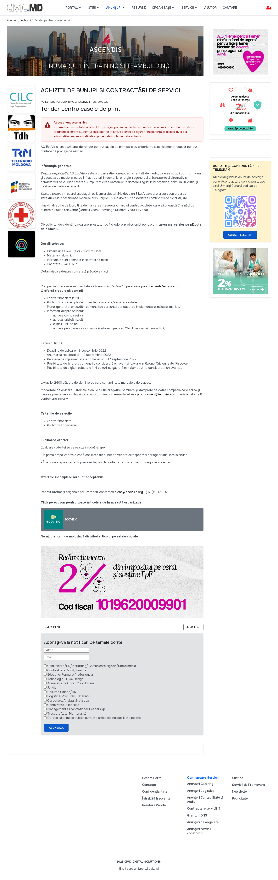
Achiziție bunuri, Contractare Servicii (65, 101)
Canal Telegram (240, 235)
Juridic (51, 687)
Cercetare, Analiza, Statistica (68, 701)
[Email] (66, 657)
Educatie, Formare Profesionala (70, 675)
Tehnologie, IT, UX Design (65, 679)
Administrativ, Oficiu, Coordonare (70, 683)
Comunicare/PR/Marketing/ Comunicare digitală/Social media (91, 666)
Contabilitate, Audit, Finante (66, 670)
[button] (74, 7)
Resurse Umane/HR (61, 692)
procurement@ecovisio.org (161, 286)
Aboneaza (56, 727)
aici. (105, 271)
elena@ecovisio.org (129, 492)
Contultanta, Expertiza (63, 705)
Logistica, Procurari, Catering (68, 696)
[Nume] (66, 650)
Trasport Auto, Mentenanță (66, 714)
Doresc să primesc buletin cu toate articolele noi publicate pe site (94, 718)
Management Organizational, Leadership (76, 709)
